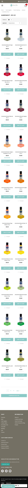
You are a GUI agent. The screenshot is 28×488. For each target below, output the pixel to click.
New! (2, 419)
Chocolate (3, 426)
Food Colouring (17, 10)
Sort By (5, 23)
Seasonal (3, 417)
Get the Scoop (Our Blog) (20, 423)
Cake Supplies (8, 10)
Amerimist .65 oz (5, 11)
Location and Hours (19, 419)
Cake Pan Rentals (18, 421)
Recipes (16, 424)
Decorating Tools (4, 424)
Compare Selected (14, 395)
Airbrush (23, 10)
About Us (16, 417)
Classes (2, 432)
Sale (2, 430)
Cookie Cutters (4, 423)
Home (2, 10)
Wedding (3, 428)
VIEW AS (4, 19)
